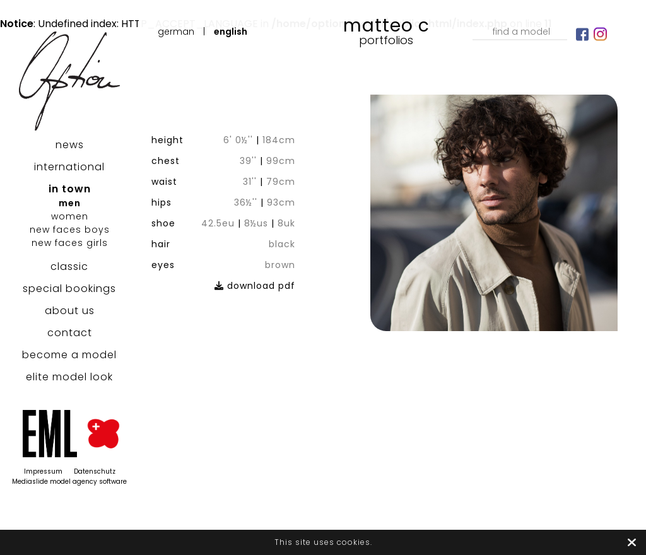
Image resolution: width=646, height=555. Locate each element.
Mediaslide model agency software (69, 481)
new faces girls (70, 243)
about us (70, 310)
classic (69, 266)
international (69, 167)
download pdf (254, 285)
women (69, 216)
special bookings (69, 288)
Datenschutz (94, 471)
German (176, 31)
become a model (69, 355)
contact (69, 332)
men (70, 203)
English (230, 31)
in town (70, 189)
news (70, 144)
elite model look (69, 377)
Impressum (43, 471)
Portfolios (386, 40)
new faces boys (70, 229)
